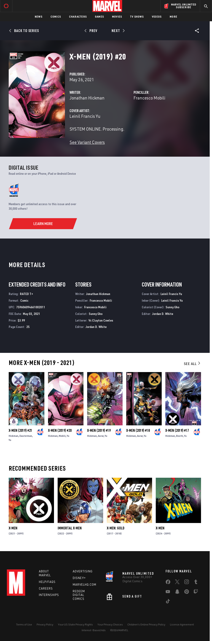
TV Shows (137, 16)
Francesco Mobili (149, 97)
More (173, 16)
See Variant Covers (87, 142)
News (38, 16)
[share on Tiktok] (168, 602)
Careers (46, 588)
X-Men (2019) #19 (99, 430)
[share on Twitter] (177, 582)
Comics (56, 16)
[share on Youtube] (168, 592)
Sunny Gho (95, 314)
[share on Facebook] (168, 583)
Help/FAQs (47, 582)
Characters (78, 16)
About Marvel (45, 573)
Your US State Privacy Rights (75, 624)
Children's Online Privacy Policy (146, 624)
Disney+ (79, 578)
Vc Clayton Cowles (101, 320)
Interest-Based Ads (94, 630)
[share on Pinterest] (186, 592)
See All (192, 363)
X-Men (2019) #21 (20, 430)
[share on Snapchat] (177, 592)
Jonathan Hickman (87, 97)
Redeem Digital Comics (79, 595)
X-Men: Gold (115, 528)
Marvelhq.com (84, 584)
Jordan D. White (96, 327)
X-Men (13, 528)
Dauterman (25, 435)
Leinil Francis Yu (85, 116)
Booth (179, 435)
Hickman (13, 435)
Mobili (62, 435)
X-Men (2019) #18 (138, 430)
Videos (156, 16)
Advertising (83, 571)
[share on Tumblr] (195, 582)
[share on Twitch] (195, 592)
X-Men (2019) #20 (60, 430)
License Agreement (182, 624)
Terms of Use (24, 624)
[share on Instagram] (186, 582)
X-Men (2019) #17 (177, 430)
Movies (117, 16)
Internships (49, 595)
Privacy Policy (45, 624)
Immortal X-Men (70, 528)
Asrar (101, 435)
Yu (10, 440)
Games (99, 16)
